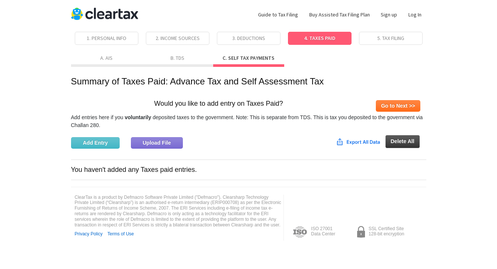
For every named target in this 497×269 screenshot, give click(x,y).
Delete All (402, 141)
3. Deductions (248, 38)
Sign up (389, 14)
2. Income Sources (178, 38)
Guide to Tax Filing (278, 14)
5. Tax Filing (390, 38)
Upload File (157, 143)
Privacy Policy (89, 233)
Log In (414, 14)
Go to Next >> (398, 106)
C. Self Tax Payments (248, 58)
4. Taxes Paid (319, 38)
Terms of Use (120, 233)
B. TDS (177, 58)
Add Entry (95, 143)
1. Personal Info (106, 38)
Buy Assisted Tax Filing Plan (339, 14)
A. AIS (106, 58)
